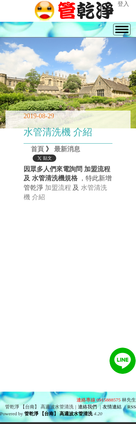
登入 (123, 4)
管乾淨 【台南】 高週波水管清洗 (58, 413)
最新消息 (67, 149)
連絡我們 (87, 406)
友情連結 (112, 406)
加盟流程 (58, 187)
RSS (131, 406)
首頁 (37, 149)
